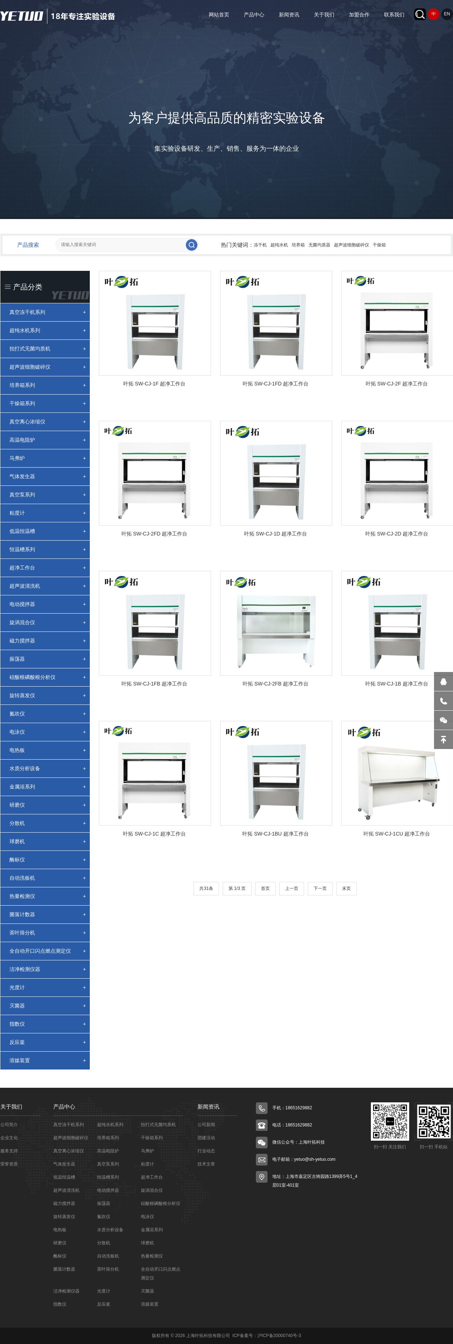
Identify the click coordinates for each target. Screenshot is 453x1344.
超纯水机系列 (47, 330)
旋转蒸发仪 (47, 695)
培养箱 (298, 244)
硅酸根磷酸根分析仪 (47, 677)
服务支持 (9, 1150)
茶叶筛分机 (47, 933)
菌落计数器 (47, 914)
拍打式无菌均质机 (47, 349)
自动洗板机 (47, 878)
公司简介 (9, 1124)
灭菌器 (47, 1006)
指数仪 (47, 1024)
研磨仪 (47, 805)
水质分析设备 (47, 768)
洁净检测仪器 (47, 969)
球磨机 (47, 841)
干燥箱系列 (47, 403)
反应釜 (47, 1042)
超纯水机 (279, 244)
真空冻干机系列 (47, 312)
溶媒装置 (47, 1061)
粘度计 (47, 513)
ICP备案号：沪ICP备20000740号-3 (266, 1335)
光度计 (47, 988)
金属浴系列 (47, 787)
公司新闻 (206, 1124)
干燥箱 (379, 244)
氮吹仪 (47, 714)
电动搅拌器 (47, 604)
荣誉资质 (9, 1164)
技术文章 (206, 1164)
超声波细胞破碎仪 (351, 244)
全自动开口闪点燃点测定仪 (47, 951)
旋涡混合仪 (47, 622)
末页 (346, 888)
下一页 (320, 888)
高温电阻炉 (47, 440)
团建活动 (206, 1137)
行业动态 (206, 1150)
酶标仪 (47, 860)
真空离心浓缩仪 (47, 422)
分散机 (47, 823)
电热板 (47, 750)
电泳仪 (47, 732)
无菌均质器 (319, 244)
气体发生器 (47, 476)
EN (447, 13)
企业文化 (9, 1137)
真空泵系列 (47, 495)
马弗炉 (47, 458)
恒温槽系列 (47, 549)
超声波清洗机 (47, 586)
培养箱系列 (47, 385)
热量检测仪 (47, 896)
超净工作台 (47, 568)
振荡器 (47, 659)
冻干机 (260, 244)
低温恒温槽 (47, 531)
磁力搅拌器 (47, 641)
